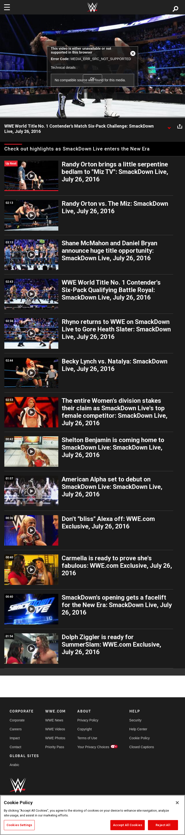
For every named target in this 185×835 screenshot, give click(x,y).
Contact (15, 747)
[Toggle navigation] (6, 7)
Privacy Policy (87, 720)
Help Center (138, 729)
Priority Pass (54, 747)
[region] (92, 815)
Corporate (17, 720)
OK (92, 79)
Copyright (84, 729)
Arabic (14, 765)
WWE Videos (55, 729)
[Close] (177, 802)
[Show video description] (169, 126)
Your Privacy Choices (93, 747)
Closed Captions (141, 747)
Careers (16, 729)
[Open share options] (179, 126)
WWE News (54, 720)
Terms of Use (87, 738)
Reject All (163, 825)
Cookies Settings (19, 825)
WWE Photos (55, 738)
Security (135, 720)
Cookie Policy (139, 738)
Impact (15, 738)
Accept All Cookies (127, 825)
